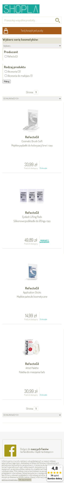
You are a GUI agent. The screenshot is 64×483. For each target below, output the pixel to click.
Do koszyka (43, 168)
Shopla (23, 8)
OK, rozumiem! (25, 479)
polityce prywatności (10, 479)
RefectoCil (32, 141)
